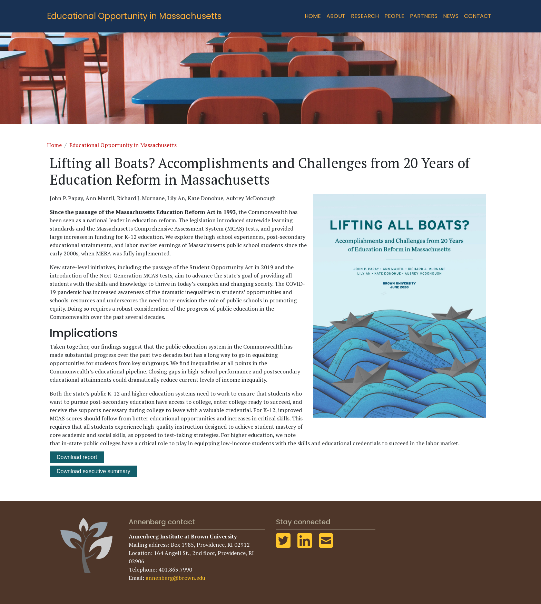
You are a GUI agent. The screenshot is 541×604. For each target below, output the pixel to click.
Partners (423, 16)
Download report (77, 457)
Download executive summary (93, 471)
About (335, 16)
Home (313, 16)
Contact (477, 16)
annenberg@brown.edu (175, 578)
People (394, 16)
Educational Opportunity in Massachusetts (134, 16)
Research (365, 16)
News (451, 16)
